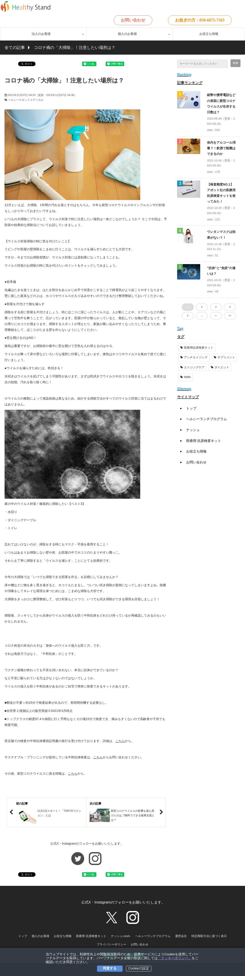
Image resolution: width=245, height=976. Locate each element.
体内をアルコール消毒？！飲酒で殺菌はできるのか (221, 148)
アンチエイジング (193, 357)
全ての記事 (15, 47)
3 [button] (215, 307)
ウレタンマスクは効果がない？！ (221, 234)
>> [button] (229, 315)
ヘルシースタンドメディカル (25, 99)
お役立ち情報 (208, 34)
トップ (191, 408)
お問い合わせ (133, 20)
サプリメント (224, 357)
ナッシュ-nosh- (121, 936)
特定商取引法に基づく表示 (209, 936)
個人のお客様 (127, 34)
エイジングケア (192, 367)
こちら (120, 741)
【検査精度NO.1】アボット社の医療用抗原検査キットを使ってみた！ (221, 193)
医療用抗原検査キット (196, 347)
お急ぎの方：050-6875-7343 (200, 20)
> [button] (215, 315)
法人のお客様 (41, 34)
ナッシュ (193, 430)
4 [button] (230, 307)
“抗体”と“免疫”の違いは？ (221, 270)
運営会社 (181, 936)
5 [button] (187, 315)
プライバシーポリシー (111, 944)
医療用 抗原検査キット (203, 441)
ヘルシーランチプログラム (206, 419)
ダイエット (220, 367)
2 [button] (201, 307)
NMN (185, 377)
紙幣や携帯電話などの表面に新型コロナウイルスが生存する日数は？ (221, 103)
